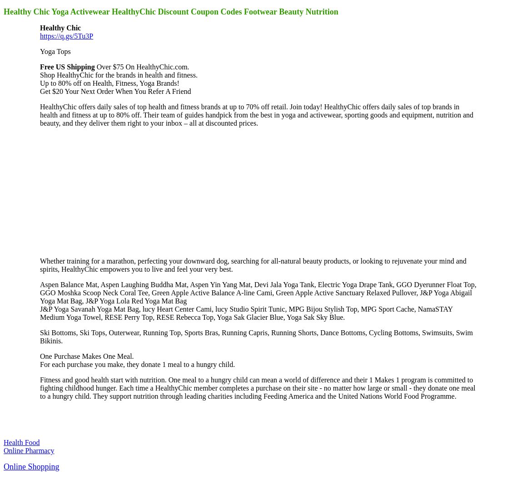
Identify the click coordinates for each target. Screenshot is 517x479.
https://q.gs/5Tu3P (66, 36)
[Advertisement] (108, 191)
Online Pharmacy (29, 451)
